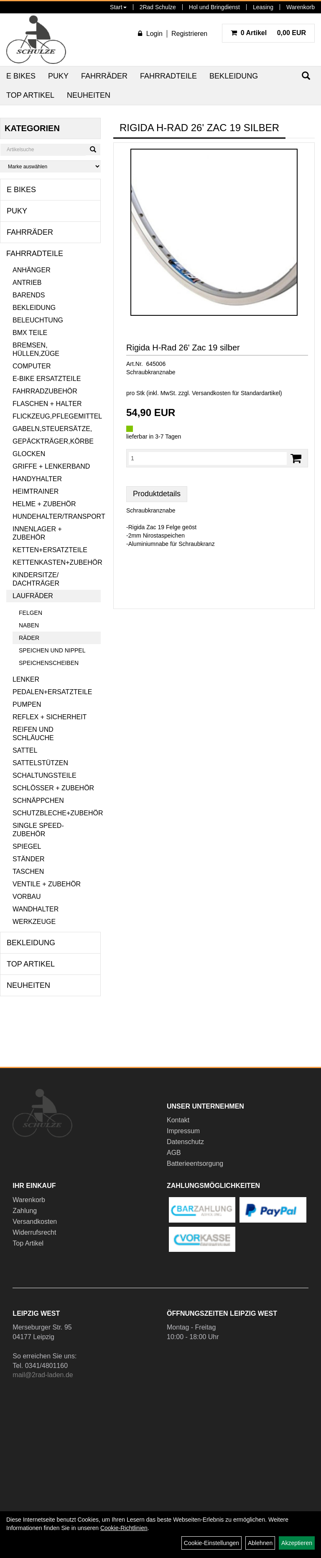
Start (118, 7)
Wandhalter (36, 909)
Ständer (28, 859)
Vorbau (27, 896)
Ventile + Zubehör (47, 884)
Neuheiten (88, 95)
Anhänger (32, 270)
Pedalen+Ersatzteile (52, 691)
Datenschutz (185, 1141)
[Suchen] (93, 149)
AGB (174, 1152)
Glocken (29, 453)
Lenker (26, 679)
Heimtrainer (36, 491)
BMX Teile (30, 332)
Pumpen (27, 704)
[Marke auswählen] (50, 166)
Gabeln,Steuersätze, (52, 428)
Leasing (263, 7)
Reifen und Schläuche (33, 733)
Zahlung (25, 1210)
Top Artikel (30, 95)
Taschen (28, 871)
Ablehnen (260, 1543)
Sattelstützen (40, 762)
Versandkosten (35, 1221)
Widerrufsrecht (34, 1232)
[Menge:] (208, 458)
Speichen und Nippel (52, 650)
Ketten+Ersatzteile (50, 549)
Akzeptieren (296, 1543)
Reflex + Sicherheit (50, 717)
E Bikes (21, 76)
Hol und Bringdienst (214, 7)
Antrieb (27, 282)
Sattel (25, 750)
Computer (32, 366)
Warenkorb (300, 7)
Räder (29, 637)
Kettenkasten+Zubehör (57, 562)
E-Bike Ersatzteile (47, 378)
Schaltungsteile (44, 775)
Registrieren (189, 33)
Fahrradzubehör (45, 391)
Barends (29, 295)
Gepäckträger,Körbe (53, 441)
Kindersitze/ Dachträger (36, 579)
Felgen (30, 612)
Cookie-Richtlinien (124, 1528)
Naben (29, 625)
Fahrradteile (168, 76)
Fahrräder (104, 76)
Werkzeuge (34, 921)
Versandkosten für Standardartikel (236, 393)
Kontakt (178, 1120)
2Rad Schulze (158, 7)
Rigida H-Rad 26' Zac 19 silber (183, 347)
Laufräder (33, 595)
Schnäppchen (38, 800)
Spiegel (27, 846)
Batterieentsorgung (195, 1163)
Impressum (183, 1130)
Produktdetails (157, 494)
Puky (58, 76)
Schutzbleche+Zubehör (57, 813)
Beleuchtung (38, 320)
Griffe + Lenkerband (51, 466)
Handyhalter (37, 478)
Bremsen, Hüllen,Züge (36, 349)
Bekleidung (233, 76)
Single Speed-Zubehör (38, 829)
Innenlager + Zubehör (37, 533)
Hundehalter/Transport (57, 516)
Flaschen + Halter (47, 403)
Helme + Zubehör (44, 503)
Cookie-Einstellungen (211, 1543)
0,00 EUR (268, 32)
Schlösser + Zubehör (53, 788)
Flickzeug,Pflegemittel (57, 416)
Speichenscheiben (49, 663)
